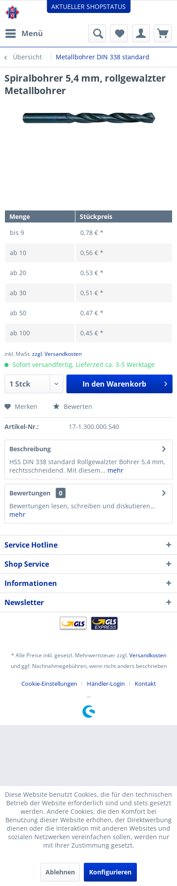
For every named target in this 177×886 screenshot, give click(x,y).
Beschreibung (30, 449)
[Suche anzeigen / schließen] (97, 33)
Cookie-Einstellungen (49, 684)
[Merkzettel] (119, 33)
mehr (114, 470)
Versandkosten (147, 655)
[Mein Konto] (141, 33)
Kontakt (145, 684)
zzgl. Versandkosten (57, 354)
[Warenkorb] (163, 33)
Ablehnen (60, 872)
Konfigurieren (110, 872)
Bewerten (72, 406)
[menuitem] (23, 33)
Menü (24, 32)
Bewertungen (29, 493)
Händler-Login (106, 684)
